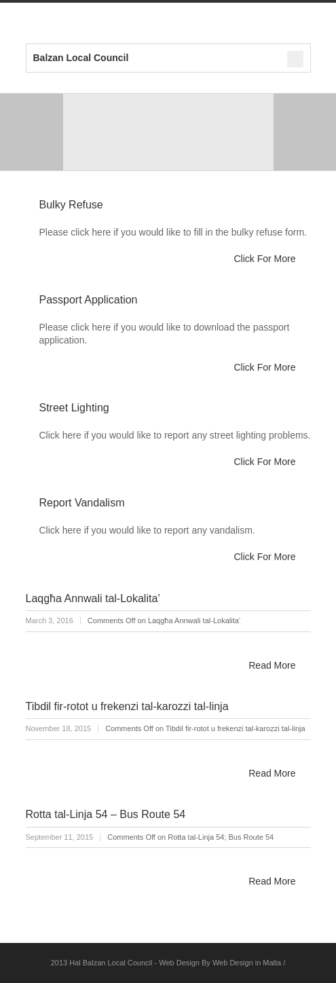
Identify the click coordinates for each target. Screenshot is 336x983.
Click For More (264, 258)
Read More (271, 665)
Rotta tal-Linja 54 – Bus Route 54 (106, 814)
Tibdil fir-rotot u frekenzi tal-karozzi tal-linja (127, 706)
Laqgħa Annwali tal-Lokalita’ (93, 598)
